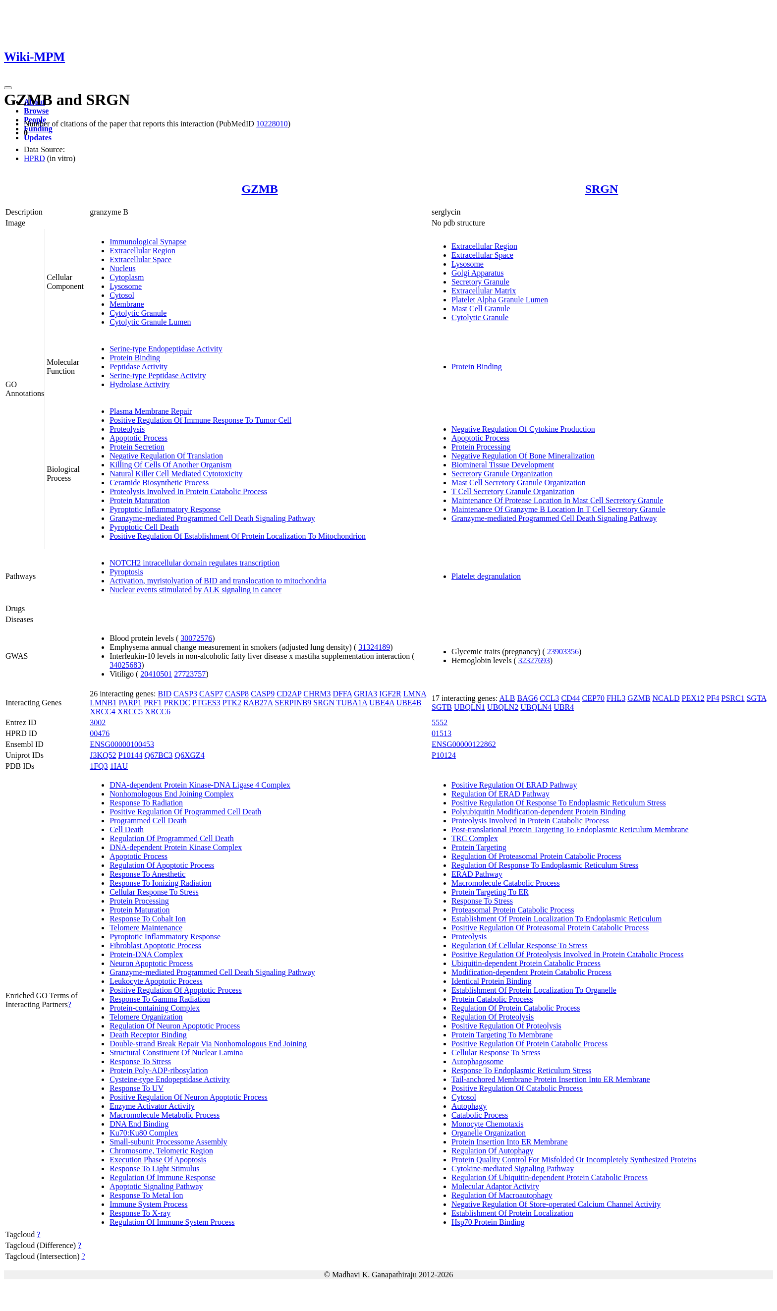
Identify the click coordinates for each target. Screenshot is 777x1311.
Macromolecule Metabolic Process (165, 1115)
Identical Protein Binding (491, 981)
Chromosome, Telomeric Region (161, 1150)
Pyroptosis (126, 572)
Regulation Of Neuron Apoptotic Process (175, 1026)
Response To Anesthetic (147, 874)
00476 (100, 733)
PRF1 (153, 702)
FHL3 (616, 698)
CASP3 (185, 693)
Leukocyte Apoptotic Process (156, 981)
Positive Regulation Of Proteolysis (506, 1026)
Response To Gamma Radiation (160, 999)
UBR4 (564, 707)
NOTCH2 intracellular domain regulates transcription (194, 563)
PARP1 (130, 702)
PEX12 (693, 698)
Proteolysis (127, 429)
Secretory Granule (480, 282)
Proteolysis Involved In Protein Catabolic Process (188, 491)
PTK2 (231, 702)
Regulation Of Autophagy (492, 1150)
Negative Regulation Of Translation (166, 456)
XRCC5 (130, 711)
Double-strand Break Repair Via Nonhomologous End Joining (208, 1043)
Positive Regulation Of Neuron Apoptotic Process (189, 1097)
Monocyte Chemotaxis (487, 1124)
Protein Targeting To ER (490, 892)
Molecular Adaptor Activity (495, 1186)
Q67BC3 (158, 755)
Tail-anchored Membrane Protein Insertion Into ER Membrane (550, 1079)
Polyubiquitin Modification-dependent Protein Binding (538, 811)
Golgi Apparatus (477, 273)
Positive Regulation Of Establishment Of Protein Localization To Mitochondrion (238, 536)
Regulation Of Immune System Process (172, 1222)
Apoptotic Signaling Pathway (156, 1186)
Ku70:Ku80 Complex (144, 1133)
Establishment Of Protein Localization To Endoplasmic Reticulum (556, 918)
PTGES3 (206, 702)
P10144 (130, 755)
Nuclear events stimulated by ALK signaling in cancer (195, 589)
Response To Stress (140, 1061)
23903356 (563, 651)
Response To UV (137, 1088)
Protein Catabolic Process (492, 999)
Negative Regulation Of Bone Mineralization (523, 456)
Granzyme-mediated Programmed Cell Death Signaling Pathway (212, 518)
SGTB (442, 707)
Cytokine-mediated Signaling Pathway (512, 1168)
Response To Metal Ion (146, 1195)
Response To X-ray (140, 1213)
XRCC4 (102, 711)
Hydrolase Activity (139, 384)
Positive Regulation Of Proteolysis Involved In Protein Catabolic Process (567, 954)
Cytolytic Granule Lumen (150, 322)
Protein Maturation (139, 500)
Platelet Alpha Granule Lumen (499, 299)
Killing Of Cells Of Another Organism (170, 464)
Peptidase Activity (138, 366)
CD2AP (289, 693)
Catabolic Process (479, 1115)
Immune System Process (148, 1204)
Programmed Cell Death (148, 820)
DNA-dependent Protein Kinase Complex (176, 847)
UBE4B (409, 702)
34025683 (125, 665)
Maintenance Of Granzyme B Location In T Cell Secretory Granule (558, 509)
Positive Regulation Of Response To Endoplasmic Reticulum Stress (558, 802)
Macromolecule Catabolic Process (505, 883)
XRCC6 (157, 711)
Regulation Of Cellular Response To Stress (519, 945)
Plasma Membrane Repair (151, 411)
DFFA (342, 693)
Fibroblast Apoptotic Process (155, 945)
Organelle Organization (488, 1133)
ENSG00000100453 (122, 744)
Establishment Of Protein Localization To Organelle (533, 990)
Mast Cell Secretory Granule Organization (518, 482)
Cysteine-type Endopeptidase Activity (170, 1079)
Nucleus (122, 268)
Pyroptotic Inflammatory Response (165, 509)
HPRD (34, 158)
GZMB (259, 188)
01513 (441, 733)
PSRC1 (733, 698)
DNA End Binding (139, 1124)
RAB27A (258, 702)
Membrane (127, 304)
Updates (38, 137)
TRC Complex (474, 838)
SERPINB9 (293, 702)
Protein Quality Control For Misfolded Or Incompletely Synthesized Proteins (573, 1159)
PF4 (713, 698)
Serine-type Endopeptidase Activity (166, 348)
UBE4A (381, 702)
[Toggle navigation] (8, 87)
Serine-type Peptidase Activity (158, 375)
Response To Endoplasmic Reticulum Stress (521, 1070)
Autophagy (469, 1106)
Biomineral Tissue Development (502, 464)
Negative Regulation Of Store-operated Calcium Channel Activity (556, 1204)
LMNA (414, 693)
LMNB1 (103, 702)
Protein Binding (135, 357)
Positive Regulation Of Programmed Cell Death (185, 811)
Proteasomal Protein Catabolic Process (512, 910)
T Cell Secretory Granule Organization (512, 491)
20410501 (156, 674)
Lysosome (126, 286)
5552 (439, 722)
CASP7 (211, 693)
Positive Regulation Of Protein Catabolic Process (529, 1043)
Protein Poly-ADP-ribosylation (159, 1070)
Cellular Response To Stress (154, 892)
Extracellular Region (142, 250)
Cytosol (122, 295)
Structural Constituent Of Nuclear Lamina (176, 1052)
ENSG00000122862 (464, 744)
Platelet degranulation (486, 576)
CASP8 (237, 693)
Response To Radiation (146, 802)
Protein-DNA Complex (146, 954)
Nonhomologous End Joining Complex (171, 794)
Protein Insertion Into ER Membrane (509, 1142)
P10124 (444, 755)
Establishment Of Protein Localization (512, 1213)
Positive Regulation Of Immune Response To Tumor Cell (200, 420)
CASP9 (263, 693)
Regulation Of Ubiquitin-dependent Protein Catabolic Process (549, 1177)
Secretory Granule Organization (502, 473)
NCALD (665, 698)
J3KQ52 (103, 755)
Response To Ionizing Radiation (160, 883)
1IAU (119, 766)
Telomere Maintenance (146, 927)
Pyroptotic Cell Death (144, 527)
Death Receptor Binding (148, 1034)
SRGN (601, 188)
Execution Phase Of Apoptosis (158, 1159)
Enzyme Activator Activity (152, 1106)
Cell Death (127, 829)
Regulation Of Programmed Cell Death (172, 838)
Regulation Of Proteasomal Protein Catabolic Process (536, 856)
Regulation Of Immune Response (163, 1177)
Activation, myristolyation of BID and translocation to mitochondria (218, 580)
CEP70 (593, 698)
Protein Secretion (137, 447)
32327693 (534, 660)
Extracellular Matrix (483, 290)
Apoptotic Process (138, 438)
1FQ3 (99, 766)
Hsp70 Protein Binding (488, 1222)
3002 (98, 722)
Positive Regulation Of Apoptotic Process (176, 990)
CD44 (570, 698)
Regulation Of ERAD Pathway (500, 794)
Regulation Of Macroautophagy (502, 1195)
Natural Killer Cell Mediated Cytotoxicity (176, 473)
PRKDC (177, 702)
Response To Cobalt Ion (148, 918)
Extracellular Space (140, 259)
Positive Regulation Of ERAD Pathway (514, 785)
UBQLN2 (502, 707)
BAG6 (527, 698)
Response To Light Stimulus (154, 1168)
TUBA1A (351, 702)
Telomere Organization (146, 1017)
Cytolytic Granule (138, 313)
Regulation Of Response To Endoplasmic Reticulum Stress (544, 865)
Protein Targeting (478, 847)
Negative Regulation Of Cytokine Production (523, 429)
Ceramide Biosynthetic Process (159, 482)
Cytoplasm (127, 277)
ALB (507, 698)
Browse (36, 111)
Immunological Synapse (148, 241)
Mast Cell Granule (480, 308)
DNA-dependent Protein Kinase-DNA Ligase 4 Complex (200, 785)
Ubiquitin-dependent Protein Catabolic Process (526, 963)
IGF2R (390, 693)
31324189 (374, 647)
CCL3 (549, 698)
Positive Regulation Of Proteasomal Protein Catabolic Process (550, 927)
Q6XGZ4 (189, 755)
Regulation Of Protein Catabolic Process (515, 1008)
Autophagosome (477, 1061)
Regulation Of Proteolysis (492, 1017)
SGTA (757, 698)
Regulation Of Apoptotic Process (162, 865)
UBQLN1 (469, 707)
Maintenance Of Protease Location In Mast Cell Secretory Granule (557, 500)
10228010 (272, 123)
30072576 (196, 638)
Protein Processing (481, 447)
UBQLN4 (536, 707)
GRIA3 (365, 693)
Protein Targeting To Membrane (502, 1034)
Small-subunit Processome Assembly (168, 1142)
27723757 (190, 674)
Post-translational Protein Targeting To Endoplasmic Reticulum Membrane (570, 829)
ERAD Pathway (476, 874)
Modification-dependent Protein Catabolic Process (531, 972)
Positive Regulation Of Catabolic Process (517, 1088)
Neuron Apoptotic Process (151, 963)
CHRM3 (317, 693)
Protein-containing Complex (155, 1008)
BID (164, 693)
